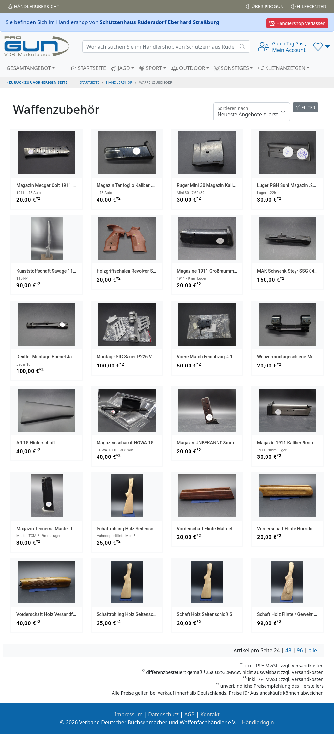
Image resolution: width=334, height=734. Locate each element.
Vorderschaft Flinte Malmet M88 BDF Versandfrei (227, 528)
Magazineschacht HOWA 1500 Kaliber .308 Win (145, 442)
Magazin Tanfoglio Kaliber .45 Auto (132, 185)
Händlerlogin (258, 722)
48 (288, 650)
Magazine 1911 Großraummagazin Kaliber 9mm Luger (232, 271)
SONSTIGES (231, 68)
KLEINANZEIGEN (282, 68)
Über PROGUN (265, 6)
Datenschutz (163, 714)
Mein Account (289, 46)
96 (300, 650)
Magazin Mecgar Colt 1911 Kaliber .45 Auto (60, 185)
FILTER (305, 107)
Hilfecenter (308, 6)
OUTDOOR (188, 68)
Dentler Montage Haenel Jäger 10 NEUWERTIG (63, 356)
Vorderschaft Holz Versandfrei (47, 614)
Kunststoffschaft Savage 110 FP (49, 271)
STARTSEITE (88, 68)
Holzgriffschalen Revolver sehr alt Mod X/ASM (144, 271)
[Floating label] (251, 111)
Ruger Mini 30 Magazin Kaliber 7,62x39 (217, 185)
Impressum (128, 714)
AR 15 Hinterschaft (35, 442)
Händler (33, 6)
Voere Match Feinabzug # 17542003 (214, 356)
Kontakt (210, 714)
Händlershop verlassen (297, 23)
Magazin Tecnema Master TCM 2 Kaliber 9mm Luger (70, 528)
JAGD (120, 68)
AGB (189, 714)
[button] (321, 46)
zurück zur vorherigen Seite (37, 82)
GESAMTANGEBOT (29, 68)
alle (313, 650)
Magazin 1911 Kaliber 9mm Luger (291, 442)
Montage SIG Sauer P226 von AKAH (133, 356)
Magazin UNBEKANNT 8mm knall (211, 442)
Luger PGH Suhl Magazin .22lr (287, 185)
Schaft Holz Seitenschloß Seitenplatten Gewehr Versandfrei (237, 614)
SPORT (150, 68)
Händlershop (119, 82)
